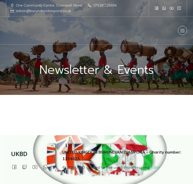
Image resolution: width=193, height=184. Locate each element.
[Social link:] (156, 8)
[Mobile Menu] (182, 30)
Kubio (155, 167)
